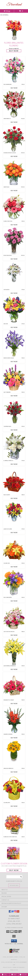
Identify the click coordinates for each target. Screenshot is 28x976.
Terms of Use (14, 970)
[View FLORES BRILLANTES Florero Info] (14, 29)
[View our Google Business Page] (12, 912)
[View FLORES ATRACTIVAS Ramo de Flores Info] (14, 206)
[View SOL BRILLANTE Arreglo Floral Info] (14, 788)
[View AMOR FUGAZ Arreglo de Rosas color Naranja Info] (14, 172)
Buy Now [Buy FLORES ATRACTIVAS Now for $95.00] (14, 225)
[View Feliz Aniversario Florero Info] (14, 70)
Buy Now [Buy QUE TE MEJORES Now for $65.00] (14, 396)
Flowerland (14, 4)
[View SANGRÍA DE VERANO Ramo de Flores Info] (14, 719)
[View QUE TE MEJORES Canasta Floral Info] (14, 377)
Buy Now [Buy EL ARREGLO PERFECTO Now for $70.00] (14, 464)
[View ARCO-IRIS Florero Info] (14, 309)
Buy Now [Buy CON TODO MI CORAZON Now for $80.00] (14, 635)
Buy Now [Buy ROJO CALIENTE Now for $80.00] (14, 498)
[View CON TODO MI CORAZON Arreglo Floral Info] (14, 617)
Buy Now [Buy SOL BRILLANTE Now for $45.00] (14, 806)
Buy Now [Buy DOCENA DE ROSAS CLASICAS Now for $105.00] (14, 156)
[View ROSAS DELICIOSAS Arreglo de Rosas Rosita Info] (14, 241)
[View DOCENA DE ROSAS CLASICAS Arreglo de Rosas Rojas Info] (14, 138)
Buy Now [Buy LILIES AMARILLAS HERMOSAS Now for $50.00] (14, 669)
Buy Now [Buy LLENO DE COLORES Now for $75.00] (14, 532)
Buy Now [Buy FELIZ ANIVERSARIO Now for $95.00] (14, 88)
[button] (14, 940)
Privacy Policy (7, 967)
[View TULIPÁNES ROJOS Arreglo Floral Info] (14, 412)
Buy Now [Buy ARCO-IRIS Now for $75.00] (14, 327)
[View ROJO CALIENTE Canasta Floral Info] (14, 480)
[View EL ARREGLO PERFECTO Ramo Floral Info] (14, 446)
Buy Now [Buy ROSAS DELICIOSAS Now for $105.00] (14, 259)
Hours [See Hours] (23, 975)
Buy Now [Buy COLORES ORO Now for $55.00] (14, 567)
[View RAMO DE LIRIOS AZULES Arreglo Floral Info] (14, 343)
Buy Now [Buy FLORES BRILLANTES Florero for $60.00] (13, 51)
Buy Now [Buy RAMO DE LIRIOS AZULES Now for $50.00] (14, 361)
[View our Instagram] (15, 912)
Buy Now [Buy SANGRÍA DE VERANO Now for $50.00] (14, 738)
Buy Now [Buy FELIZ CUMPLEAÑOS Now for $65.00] (14, 601)
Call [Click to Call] (4, 975)
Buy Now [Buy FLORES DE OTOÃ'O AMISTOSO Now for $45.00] (14, 840)
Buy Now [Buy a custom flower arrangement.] (14, 870)
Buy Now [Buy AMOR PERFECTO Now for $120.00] (14, 122)
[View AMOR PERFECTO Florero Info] (14, 104)
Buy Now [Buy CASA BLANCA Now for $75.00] (14, 293)
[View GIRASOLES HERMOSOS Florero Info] (14, 751)
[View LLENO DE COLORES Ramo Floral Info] (14, 511)
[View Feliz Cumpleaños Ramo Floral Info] (14, 583)
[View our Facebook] (10, 912)
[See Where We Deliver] (14, 885)
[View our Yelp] (18, 912)
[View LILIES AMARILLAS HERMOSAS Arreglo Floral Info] (14, 651)
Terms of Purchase (18, 967)
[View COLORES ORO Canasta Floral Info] (14, 548)
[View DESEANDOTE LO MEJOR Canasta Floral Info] (14, 685)
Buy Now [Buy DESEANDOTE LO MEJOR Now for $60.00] (14, 703)
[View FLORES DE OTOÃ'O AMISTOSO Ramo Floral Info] (14, 822)
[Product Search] (14, 876)
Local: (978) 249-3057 (14, 924)
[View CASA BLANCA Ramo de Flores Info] (14, 272)
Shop (7, 11)
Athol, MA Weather (6, 962)
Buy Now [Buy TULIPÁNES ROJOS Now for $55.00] (14, 430)
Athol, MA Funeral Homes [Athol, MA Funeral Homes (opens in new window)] (10, 957)
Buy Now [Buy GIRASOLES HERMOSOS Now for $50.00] (14, 772)
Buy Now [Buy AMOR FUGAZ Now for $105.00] (14, 190)
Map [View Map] (14, 975)
